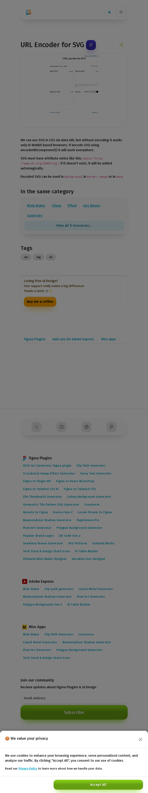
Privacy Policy (27, 768)
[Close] (140, 739)
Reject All (16, 785)
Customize (40, 785)
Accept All (98, 785)
